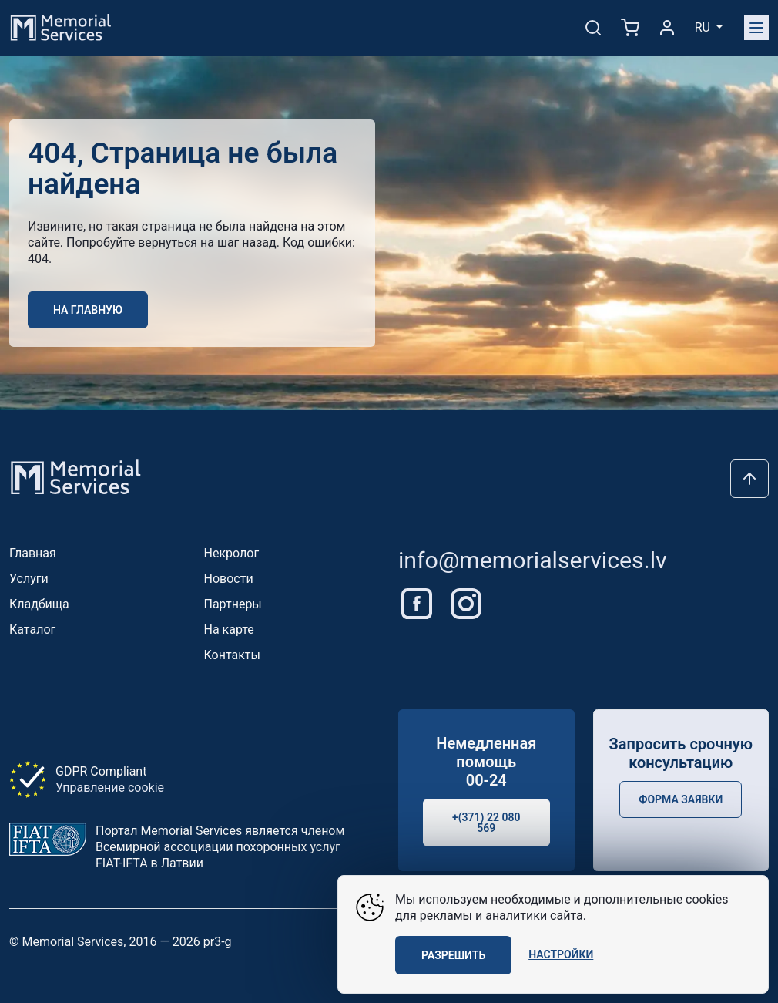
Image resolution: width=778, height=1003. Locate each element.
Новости (228, 578)
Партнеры (233, 604)
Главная (32, 553)
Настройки (560, 954)
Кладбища (39, 604)
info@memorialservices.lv (532, 560)
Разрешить (453, 955)
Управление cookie (109, 787)
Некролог (232, 553)
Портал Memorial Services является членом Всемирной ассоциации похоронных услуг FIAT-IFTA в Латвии (220, 846)
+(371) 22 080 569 (486, 822)
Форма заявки (681, 799)
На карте (229, 629)
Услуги (29, 578)
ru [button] (704, 27)
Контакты (232, 655)
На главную (87, 310)
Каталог (32, 629)
